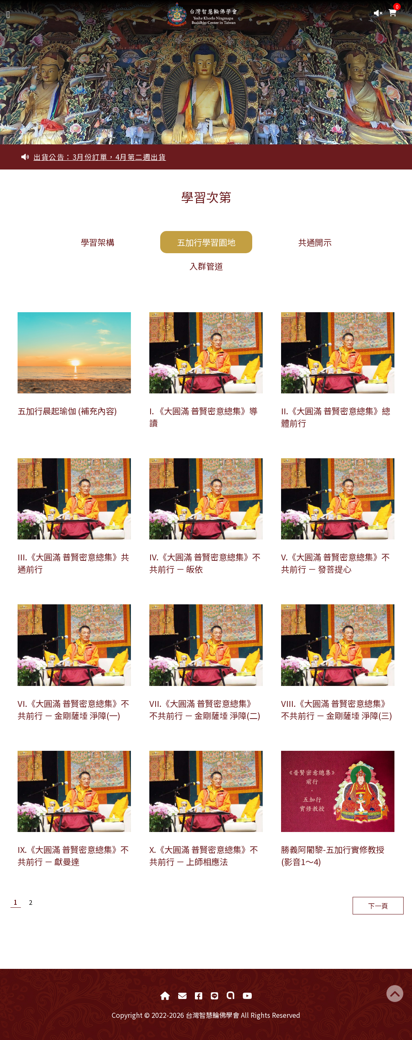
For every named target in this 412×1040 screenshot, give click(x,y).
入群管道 (206, 266)
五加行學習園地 (206, 242)
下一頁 (378, 906)
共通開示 (315, 242)
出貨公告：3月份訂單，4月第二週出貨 (99, 157)
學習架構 (97, 242)
